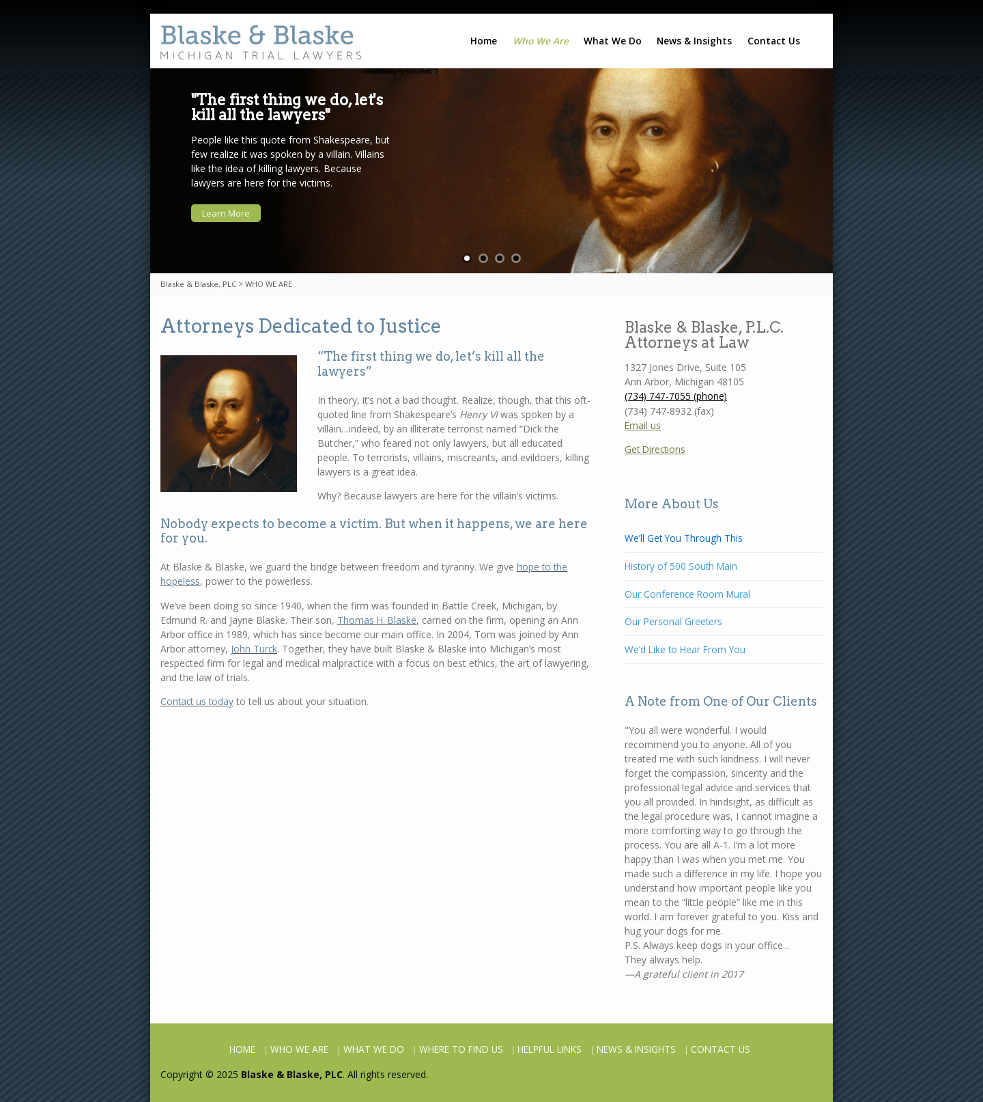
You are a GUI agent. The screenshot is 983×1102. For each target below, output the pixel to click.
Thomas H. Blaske (376, 620)
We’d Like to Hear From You (685, 649)
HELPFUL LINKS (549, 1049)
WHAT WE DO (373, 1049)
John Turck (254, 648)
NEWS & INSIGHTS (636, 1049)
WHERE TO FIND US (461, 1049)
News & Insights (694, 40)
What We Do (613, 40)
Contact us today (196, 701)
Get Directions (655, 449)
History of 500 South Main (681, 566)
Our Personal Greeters (673, 621)
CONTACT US (720, 1049)
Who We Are (541, 40)
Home (483, 40)
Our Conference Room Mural (687, 594)
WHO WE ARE (299, 1049)
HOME (242, 1049)
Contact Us (773, 40)
